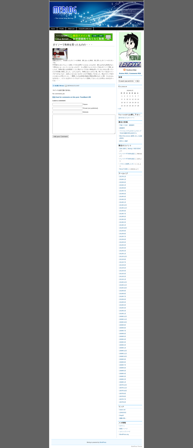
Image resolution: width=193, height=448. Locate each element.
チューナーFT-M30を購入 (127, 153)
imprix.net (122, 409)
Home (53, 29)
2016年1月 (122, 179)
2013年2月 (122, 222)
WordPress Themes (136, 446)
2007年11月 (123, 388)
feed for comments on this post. (66, 97)
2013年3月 (122, 219)
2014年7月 (122, 191)
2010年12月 (123, 282)
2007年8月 (122, 396)
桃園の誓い (122, 418)
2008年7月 (122, 365)
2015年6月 (122, 182)
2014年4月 (122, 196)
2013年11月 (123, 208)
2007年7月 (122, 399)
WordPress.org (124, 434)
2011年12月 (123, 256)
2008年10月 (123, 356)
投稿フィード (123, 428)
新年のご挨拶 (123, 141)
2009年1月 (122, 348)
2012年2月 (122, 250)
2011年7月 (122, 262)
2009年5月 (122, 336)
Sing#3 (121, 415)
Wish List (71, 29)
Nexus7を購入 (123, 169)
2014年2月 (122, 199)
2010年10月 (123, 288)
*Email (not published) (90, 108)
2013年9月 (122, 211)
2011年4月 (122, 270)
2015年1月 (122, 185)
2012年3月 (122, 248)
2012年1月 (122, 253)
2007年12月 (123, 385)
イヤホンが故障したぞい (126, 164)
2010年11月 (123, 285)
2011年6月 (122, 265)
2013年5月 (122, 216)
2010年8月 (122, 293)
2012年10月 (123, 228)
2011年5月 (122, 268)
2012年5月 (122, 242)
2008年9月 (122, 359)
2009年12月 (123, 316)
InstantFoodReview (85, 29)
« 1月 (119, 108)
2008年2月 (122, 379)
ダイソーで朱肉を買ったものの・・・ (73, 44)
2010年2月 (122, 310)
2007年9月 (122, 393)
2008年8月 (122, 362)
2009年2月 (122, 345)
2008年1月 (122, 382)
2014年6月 (122, 193)
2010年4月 (122, 305)
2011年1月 (122, 279)
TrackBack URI (85, 97)
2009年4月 (122, 339)
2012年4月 (122, 245)
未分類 (56, 85)
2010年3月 (122, 308)
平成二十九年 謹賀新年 (126, 125)
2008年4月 (122, 373)
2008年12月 (123, 350)
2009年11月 (123, 319)
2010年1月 (122, 313)
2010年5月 (122, 302)
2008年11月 (123, 353)
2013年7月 (122, 213)
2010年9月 (122, 290)
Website (85, 112)
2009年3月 (122, 342)
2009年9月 (122, 325)
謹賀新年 (122, 128)
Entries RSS (123, 73)
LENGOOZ (122, 412)
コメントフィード (124, 431)
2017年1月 (122, 176)
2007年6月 (122, 402)
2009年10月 (123, 322)
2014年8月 (122, 188)
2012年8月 (122, 233)
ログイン (122, 426)
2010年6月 (122, 299)
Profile (61, 29)
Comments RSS (135, 73)
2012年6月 (122, 239)
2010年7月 (122, 296)
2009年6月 (122, 333)
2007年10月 (123, 390)
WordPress (103, 442)
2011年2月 (122, 276)
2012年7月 (122, 236)
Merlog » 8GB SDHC (134, 148)
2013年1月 (122, 225)
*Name (85, 104)
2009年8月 (122, 328)
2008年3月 (122, 376)
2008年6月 (122, 368)
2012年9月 (122, 231)
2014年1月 (122, 202)
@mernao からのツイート (127, 117)
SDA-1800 (122, 148)
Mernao (61, 85)
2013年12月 (123, 205)
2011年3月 (122, 273)
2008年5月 (122, 370)
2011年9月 (122, 259)
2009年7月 (122, 330)
